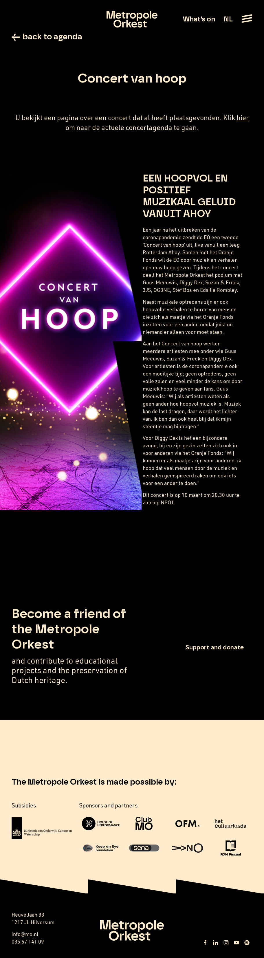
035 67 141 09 (28, 941)
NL (228, 19)
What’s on (199, 19)
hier (242, 117)
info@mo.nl (25, 933)
